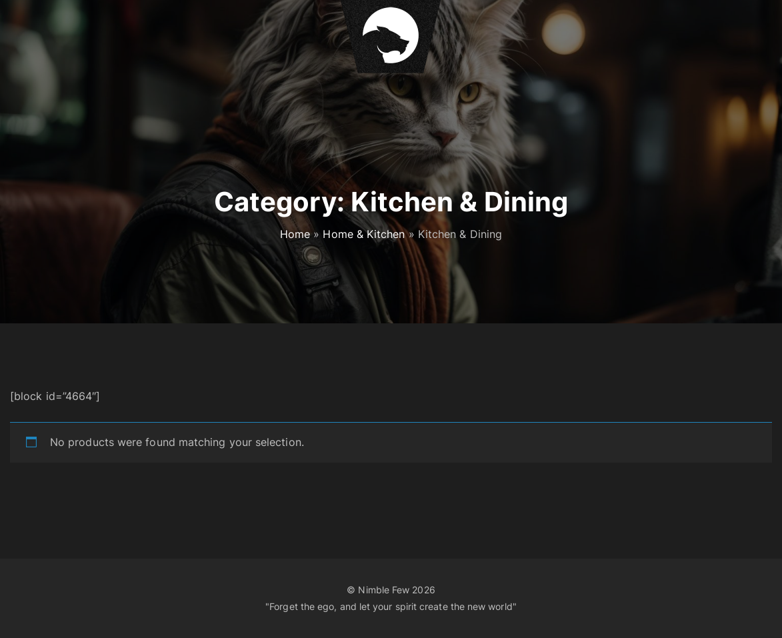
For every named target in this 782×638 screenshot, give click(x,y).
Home (295, 234)
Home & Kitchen (364, 234)
